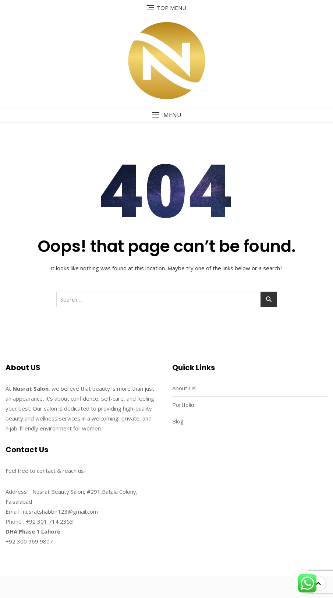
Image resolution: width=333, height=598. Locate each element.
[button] (166, 115)
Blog (178, 421)
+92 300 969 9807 (29, 541)
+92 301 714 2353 (49, 521)
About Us (184, 388)
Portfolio (183, 404)
